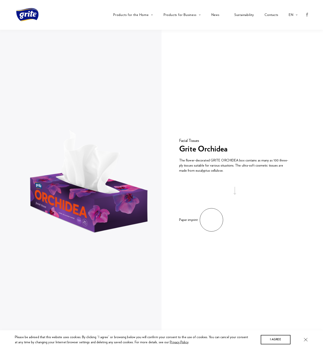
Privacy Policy (179, 342)
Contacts (271, 15)
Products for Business (180, 15)
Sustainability (244, 15)
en (291, 15)
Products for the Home (131, 15)
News (215, 15)
